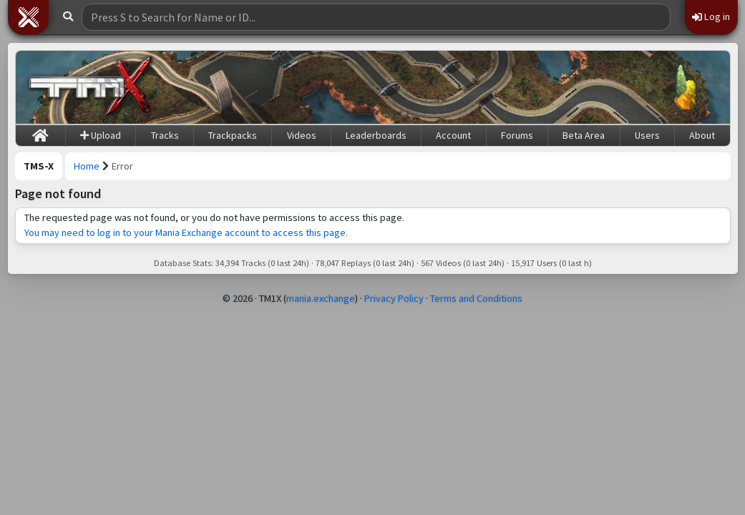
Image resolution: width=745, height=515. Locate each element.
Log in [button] (711, 16)
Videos (301, 135)
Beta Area (584, 135)
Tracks (165, 135)
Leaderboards (376, 135)
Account (453, 135)
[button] (29, 17)
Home (86, 166)
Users (647, 135)
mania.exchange (320, 298)
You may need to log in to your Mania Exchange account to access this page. (186, 232)
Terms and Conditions (476, 298)
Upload (100, 135)
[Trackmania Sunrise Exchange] (90, 87)
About (702, 135)
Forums (517, 135)
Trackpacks (232, 135)
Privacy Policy (394, 298)
